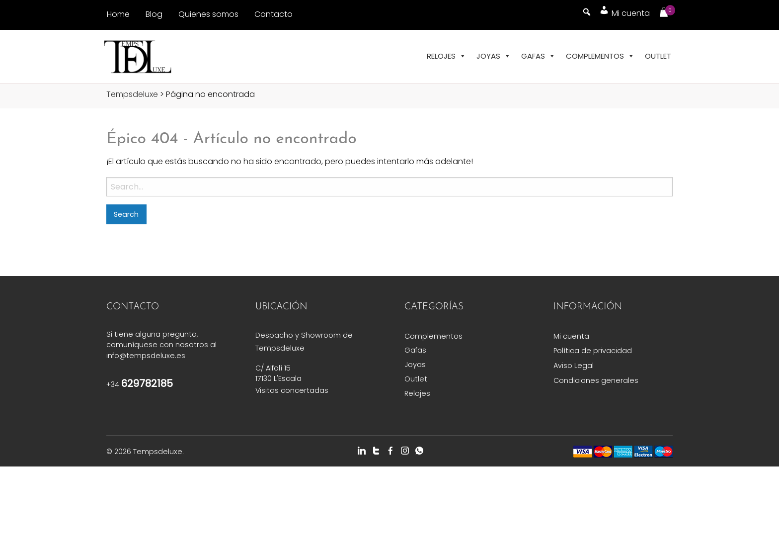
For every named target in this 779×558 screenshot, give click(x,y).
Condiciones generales (595, 380)
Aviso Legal (573, 366)
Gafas (538, 56)
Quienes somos (208, 14)
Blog (154, 14)
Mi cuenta (571, 336)
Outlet (658, 56)
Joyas (493, 56)
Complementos (600, 56)
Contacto (273, 14)
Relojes (446, 56)
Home (118, 14)
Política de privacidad (592, 351)
